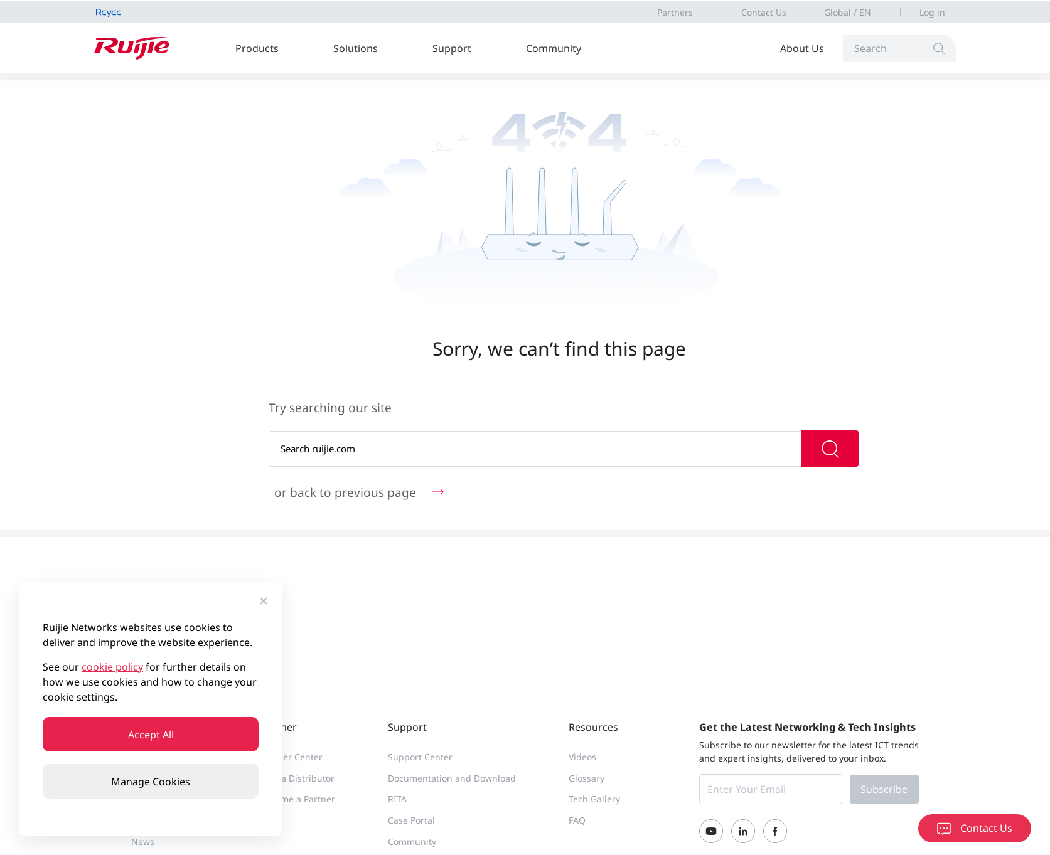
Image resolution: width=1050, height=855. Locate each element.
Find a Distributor (297, 778)
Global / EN (847, 12)
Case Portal (411, 820)
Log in (932, 12)
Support (451, 48)
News (142, 841)
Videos (582, 757)
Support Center (420, 757)
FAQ (577, 820)
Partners (675, 12)
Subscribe (884, 789)
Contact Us (763, 12)
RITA (397, 799)
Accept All (151, 734)
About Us (802, 48)
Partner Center (291, 757)
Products (257, 48)
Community (553, 48)
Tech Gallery (594, 799)
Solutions (355, 48)
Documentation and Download (452, 778)
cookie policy (112, 667)
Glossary (586, 778)
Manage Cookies (150, 782)
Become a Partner (297, 799)
